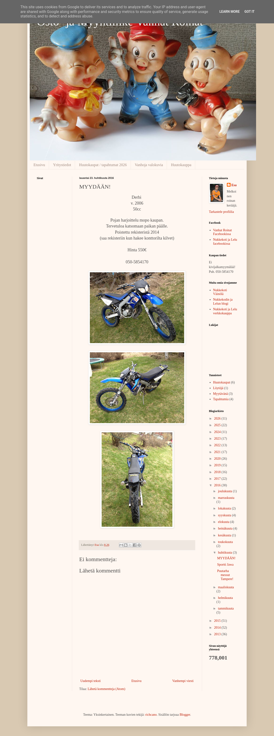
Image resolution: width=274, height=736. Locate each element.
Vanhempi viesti (183, 681)
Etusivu (39, 165)
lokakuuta (225, 508)
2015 (218, 620)
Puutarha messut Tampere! (225, 575)
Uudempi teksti (90, 681)
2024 (218, 432)
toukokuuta (225, 542)
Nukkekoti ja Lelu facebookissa (225, 241)
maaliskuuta (226, 587)
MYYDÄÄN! (226, 558)
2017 (218, 478)
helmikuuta (225, 598)
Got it (249, 11)
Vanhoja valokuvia (149, 165)
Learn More (229, 11)
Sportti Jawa (225, 564)
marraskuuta (226, 498)
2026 (218, 418)
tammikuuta (226, 608)
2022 (218, 445)
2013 (218, 634)
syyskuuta (225, 515)
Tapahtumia (221, 399)
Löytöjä (218, 388)
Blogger (185, 714)
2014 (218, 627)
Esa (234, 185)
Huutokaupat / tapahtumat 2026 (103, 165)
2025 (218, 425)
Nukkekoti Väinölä (220, 292)
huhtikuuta (225, 552)
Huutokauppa (181, 165)
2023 (218, 438)
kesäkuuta (225, 535)
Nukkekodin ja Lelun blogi (223, 301)
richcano (151, 714)
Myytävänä (220, 393)
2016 (218, 485)
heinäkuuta (225, 528)
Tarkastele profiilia (221, 212)
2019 (218, 465)
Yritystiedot (62, 165)
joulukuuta (225, 491)
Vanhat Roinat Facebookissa (222, 232)
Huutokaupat (221, 382)
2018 (218, 472)
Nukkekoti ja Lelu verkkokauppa (225, 311)
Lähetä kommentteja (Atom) (106, 689)
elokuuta (224, 522)
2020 (218, 458)
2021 (218, 452)
